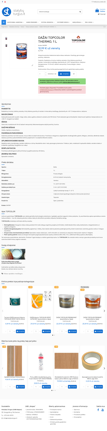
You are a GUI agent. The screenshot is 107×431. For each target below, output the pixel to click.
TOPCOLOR (14, 321)
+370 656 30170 (8, 415)
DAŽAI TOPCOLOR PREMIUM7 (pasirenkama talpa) (92, 318)
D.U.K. (52, 417)
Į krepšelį (64, 74)
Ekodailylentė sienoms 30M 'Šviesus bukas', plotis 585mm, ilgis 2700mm (66, 378)
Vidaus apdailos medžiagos (13, 274)
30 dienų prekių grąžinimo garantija (58, 423)
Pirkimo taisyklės (55, 414)
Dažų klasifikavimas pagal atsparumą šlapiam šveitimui (11, 262)
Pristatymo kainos (55, 409)
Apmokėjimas (54, 412)
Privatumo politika (79, 414)
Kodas (40, 45)
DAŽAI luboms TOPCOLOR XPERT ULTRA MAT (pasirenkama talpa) (40, 318)
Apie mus (77, 409)
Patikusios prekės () (98, 2)
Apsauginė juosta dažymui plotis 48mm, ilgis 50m (92, 378)
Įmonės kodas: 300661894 (34, 409)
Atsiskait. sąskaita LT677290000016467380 (34, 418)
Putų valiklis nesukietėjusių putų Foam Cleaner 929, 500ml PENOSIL (40, 378)
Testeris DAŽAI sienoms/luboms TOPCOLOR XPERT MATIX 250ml (14, 318)
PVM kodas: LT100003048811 (35, 412)
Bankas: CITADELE (32, 414)
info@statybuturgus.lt (10, 418)
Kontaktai (77, 412)
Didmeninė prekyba (56, 419)
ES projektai (77, 417)
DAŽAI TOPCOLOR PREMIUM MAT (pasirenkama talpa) (66, 318)
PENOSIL (40, 381)
